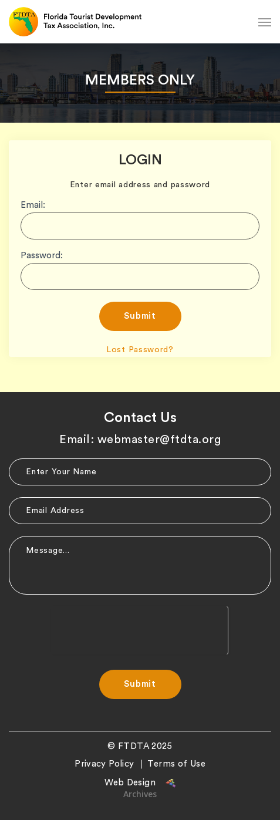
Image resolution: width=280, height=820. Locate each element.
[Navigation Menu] (264, 22)
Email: (33, 205)
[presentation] (139, 629)
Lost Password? (140, 350)
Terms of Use (176, 764)
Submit (140, 316)
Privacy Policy (104, 764)
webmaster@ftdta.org (159, 440)
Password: (42, 255)
